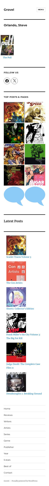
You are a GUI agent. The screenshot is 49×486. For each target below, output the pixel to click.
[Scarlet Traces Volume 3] (16, 245)
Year (6, 453)
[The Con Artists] (16, 271)
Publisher (9, 447)
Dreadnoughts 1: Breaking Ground (24, 393)
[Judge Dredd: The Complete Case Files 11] (16, 352)
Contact (8, 472)
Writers (7, 421)
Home (7, 408)
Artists (7, 428)
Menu (41, 9)
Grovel (9, 9)
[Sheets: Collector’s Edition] (16, 297)
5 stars (7, 460)
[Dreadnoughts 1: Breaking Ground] (16, 382)
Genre (7, 440)
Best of (7, 466)
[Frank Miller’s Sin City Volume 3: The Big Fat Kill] (16, 323)
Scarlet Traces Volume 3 (18, 257)
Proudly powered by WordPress (25, 481)
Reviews (8, 415)
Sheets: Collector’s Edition (20, 308)
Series (7, 434)
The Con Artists (14, 282)
